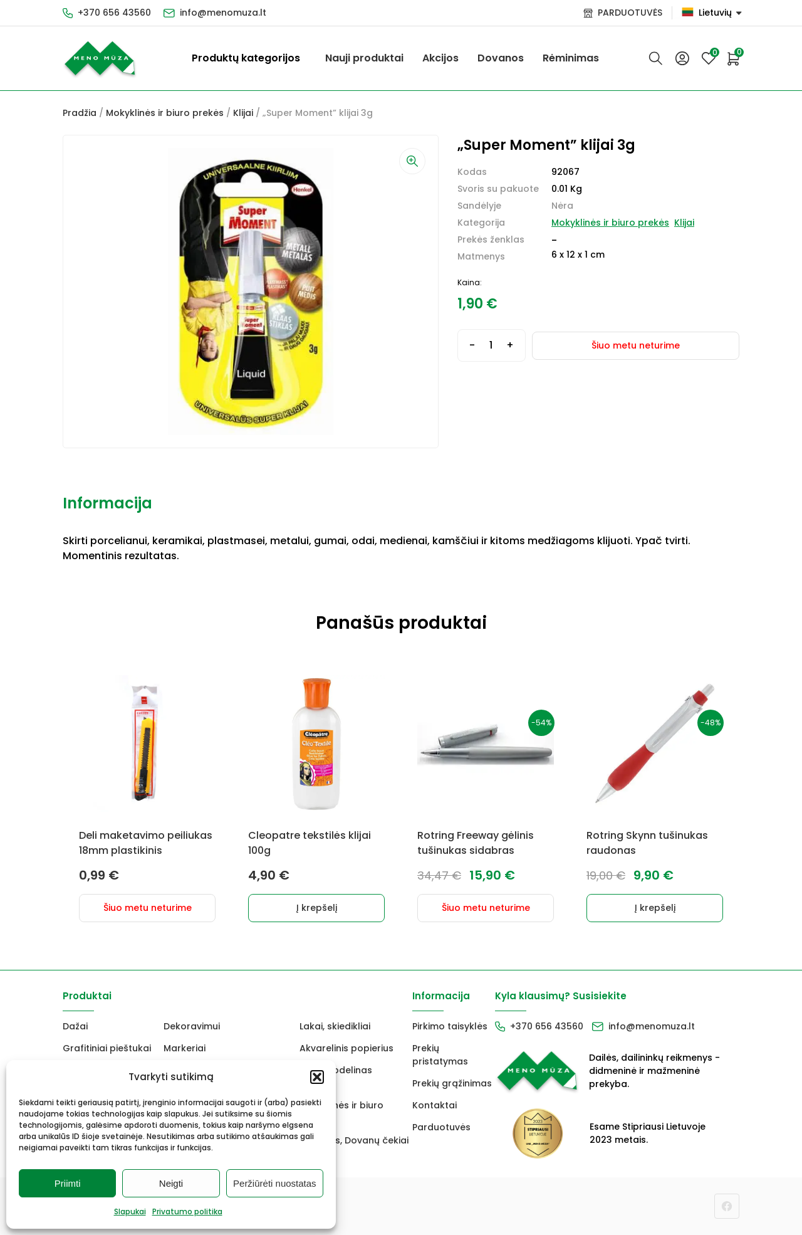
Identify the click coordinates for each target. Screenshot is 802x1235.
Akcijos (440, 58)
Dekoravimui (192, 1026)
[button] (317, 1077)
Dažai (75, 1026)
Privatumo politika (187, 1211)
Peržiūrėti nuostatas (274, 1183)
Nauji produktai (364, 58)
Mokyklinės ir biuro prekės (165, 113)
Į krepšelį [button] (316, 907)
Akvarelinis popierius (346, 1048)
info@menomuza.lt (223, 12)
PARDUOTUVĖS (630, 12)
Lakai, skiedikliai (334, 1026)
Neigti (171, 1183)
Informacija (107, 503)
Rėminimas (571, 58)
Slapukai (130, 1211)
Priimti (68, 1183)
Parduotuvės (441, 1127)
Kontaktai (434, 1105)
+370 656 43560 (114, 12)
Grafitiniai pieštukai (107, 1048)
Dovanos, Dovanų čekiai (354, 1140)
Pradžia (79, 113)
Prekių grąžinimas (452, 1083)
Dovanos (500, 58)
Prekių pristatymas (440, 1055)
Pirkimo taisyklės (449, 1026)
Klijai (243, 113)
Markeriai (185, 1048)
